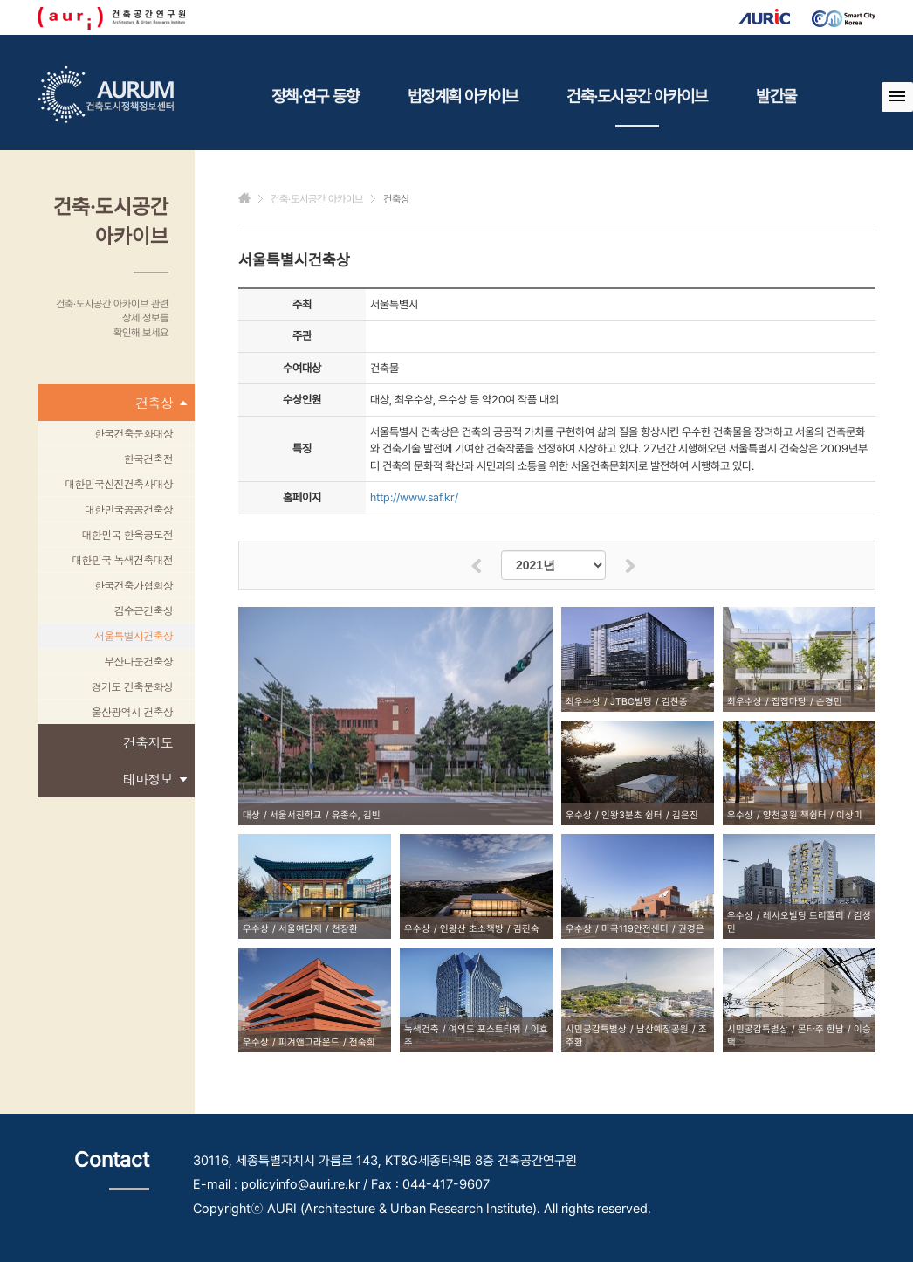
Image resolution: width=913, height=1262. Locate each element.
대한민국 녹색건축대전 (122, 559)
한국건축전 (148, 458)
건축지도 (148, 742)
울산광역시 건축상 (132, 711)
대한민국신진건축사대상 (119, 483)
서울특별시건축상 (133, 635)
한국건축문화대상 (133, 432)
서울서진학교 (296, 815)
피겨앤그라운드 (309, 1042)
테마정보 (154, 779)
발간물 (776, 96)
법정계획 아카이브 (463, 96)
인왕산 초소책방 (472, 928)
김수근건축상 (144, 610)
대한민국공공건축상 (129, 508)
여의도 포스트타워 (485, 1029)
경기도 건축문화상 (132, 686)
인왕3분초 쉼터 (631, 815)
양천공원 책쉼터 (795, 815)
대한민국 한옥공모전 (127, 534)
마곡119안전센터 (635, 928)
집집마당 (789, 701)
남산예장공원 (662, 1029)
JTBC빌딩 (631, 701)
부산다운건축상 (138, 660)
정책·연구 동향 (315, 96)
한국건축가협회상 (133, 584)
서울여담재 (300, 928)
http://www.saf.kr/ (414, 497)
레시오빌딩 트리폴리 (803, 915)
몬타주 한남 (821, 1029)
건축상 (160, 402)
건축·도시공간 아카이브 (636, 106)
